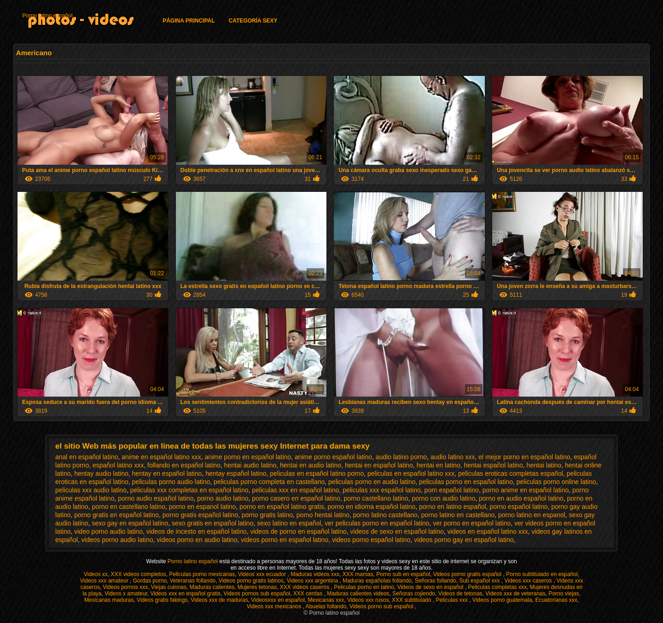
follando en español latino (184, 465)
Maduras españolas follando (377, 580)
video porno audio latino (108, 531)
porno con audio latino (443, 498)
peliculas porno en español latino (466, 481)
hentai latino (544, 465)
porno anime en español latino (526, 490)
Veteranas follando (192, 580)
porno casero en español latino (296, 498)
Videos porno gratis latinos (251, 580)
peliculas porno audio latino (171, 481)
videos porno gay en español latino (463, 539)
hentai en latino (438, 465)
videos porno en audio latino (197, 539)
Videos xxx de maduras (219, 600)
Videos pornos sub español (257, 593)
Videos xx (96, 574)
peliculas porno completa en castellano (269, 481)
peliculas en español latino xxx (410, 473)
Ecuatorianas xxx (556, 600)
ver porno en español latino (472, 523)
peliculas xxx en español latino (295, 490)
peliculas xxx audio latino (91, 490)
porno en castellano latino (128, 506)
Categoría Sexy (253, 20)
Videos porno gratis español (468, 574)
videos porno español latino (371, 539)
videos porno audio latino (117, 539)
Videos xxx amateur (105, 580)
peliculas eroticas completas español (510, 473)
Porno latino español (47, 15)
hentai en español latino (379, 465)
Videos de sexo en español (431, 587)
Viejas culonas (168, 587)
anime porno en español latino (248, 457)
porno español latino (518, 506)
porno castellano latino (376, 498)
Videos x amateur (126, 593)
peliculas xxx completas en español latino (189, 490)
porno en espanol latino (202, 506)
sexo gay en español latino (130, 523)
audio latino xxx (452, 457)
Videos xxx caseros (529, 580)
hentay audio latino (101, 473)
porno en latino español (452, 506)
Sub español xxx (480, 580)
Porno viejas (563, 593)
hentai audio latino (250, 465)
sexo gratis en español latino (212, 523)
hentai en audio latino (310, 465)
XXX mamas (358, 574)
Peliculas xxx (452, 600)
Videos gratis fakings (162, 600)
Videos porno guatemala (502, 600)
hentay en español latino (167, 473)
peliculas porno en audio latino (371, 481)
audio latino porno (401, 457)
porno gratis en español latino (116, 515)
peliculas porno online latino (556, 481)
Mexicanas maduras (109, 600)
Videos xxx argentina (313, 580)
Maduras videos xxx (315, 574)
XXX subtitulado (412, 600)
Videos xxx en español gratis (185, 593)
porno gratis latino (267, 515)
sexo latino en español (289, 523)
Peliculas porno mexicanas (202, 574)
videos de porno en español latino (298, 531)
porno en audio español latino (521, 498)
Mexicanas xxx (326, 600)
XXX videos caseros (305, 587)
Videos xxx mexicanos (275, 606)
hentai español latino (493, 465)
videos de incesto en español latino (196, 531)
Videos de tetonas (460, 593)
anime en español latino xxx (161, 457)
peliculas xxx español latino (382, 490)
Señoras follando (435, 580)
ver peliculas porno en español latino (377, 523)
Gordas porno (150, 580)
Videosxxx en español (278, 600)
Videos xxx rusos (368, 600)
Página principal (189, 20)
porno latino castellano (385, 515)
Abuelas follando (326, 606)
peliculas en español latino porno (317, 473)
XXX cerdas (308, 593)
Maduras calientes (212, 587)
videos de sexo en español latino (397, 531)
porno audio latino (222, 498)
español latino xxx (118, 465)
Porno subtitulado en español (541, 574)
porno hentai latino (323, 515)
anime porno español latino (333, 457)
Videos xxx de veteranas (515, 593)
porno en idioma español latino (372, 506)
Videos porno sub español (382, 606)
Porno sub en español (403, 574)
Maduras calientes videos (358, 593)
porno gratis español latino (200, 515)
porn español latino (452, 490)
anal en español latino (86, 457)
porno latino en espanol (531, 515)
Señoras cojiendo (413, 593)
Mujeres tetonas (257, 587)
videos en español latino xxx (488, 531)
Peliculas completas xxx (497, 587)
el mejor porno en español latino (524, 457)
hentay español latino (235, 473)
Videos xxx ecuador (263, 574)
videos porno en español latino (284, 539)
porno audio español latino (155, 498)
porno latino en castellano (458, 515)
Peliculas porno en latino (364, 587)
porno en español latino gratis (281, 506)
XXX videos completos (138, 574)
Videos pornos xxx (125, 587)
